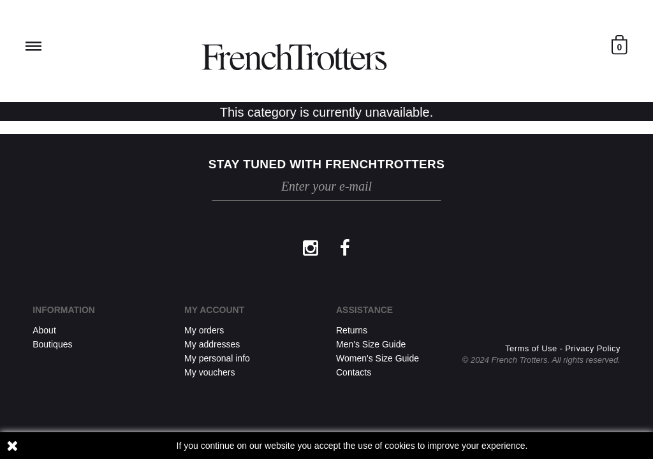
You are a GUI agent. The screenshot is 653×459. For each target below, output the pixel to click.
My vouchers (209, 372)
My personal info (217, 358)
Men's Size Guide (371, 344)
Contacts (353, 372)
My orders (204, 330)
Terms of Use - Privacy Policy (562, 348)
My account (214, 310)
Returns (351, 330)
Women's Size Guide (377, 358)
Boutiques (52, 344)
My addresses (212, 344)
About (44, 330)
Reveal (33, 46)
